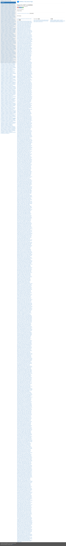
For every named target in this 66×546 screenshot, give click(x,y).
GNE (24, 169)
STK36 (29, 100)
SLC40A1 (29, 98)
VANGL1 (18, 250)
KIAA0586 (27, 109)
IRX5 (25, 87)
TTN (18, 39)
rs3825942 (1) (2, 84)
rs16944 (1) (9, 107)
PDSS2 (18, 481)
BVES (22, 113)
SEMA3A (28, 315)
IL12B (31, 447)
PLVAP (29, 253)
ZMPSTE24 (18, 97)
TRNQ (25, 109)
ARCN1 (26, 457)
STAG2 (27, 432)
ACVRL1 (26, 327)
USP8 (22, 107)
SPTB (26, 167)
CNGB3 (24, 118)
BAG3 (24, 162)
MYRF (21, 299)
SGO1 (26, 29)
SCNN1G (30, 22)
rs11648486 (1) (6, 95)
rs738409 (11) (2, 4)
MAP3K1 (18, 83)
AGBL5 (23, 447)
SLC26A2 (18, 172)
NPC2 (18, 182)
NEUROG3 (28, 337)
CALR (20, 44)
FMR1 (22, 190)
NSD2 (22, 389)
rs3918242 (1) (12, 25)
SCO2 (25, 300)
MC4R (31, 145)
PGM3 (18, 267)
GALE (23, 226)
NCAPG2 (20, 104)
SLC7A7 (26, 497)
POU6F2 (20, 57)
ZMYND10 (22, 93)
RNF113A (29, 199)
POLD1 (21, 533)
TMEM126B (21, 457)
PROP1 (25, 422)
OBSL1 (31, 529)
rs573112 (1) (14, 114)
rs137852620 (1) (10, 36)
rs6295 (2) (9, 12)
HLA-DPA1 (22, 160)
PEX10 (18, 446)
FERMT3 (25, 97)
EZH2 (24, 449)
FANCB (18, 71)
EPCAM (20, 125)
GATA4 (27, 146)
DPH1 (30, 469)
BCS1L (22, 357)
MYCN (20, 166)
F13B (31, 86)
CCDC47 (27, 382)
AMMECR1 (18, 135)
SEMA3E (26, 104)
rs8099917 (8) (13, 4)
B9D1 (25, 183)
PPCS (29, 287)
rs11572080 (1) (3, 64)
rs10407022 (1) (4, 112)
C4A (31, 406)
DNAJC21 (21, 103)
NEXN (23, 402)
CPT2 (27, 215)
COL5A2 (27, 86)
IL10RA (24, 166)
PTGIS (30, 532)
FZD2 (30, 91)
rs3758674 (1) (13, 63)
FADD (27, 108)
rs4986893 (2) (2, 21)
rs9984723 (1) (11, 131)
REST (28, 226)
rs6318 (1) (12, 120)
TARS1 (23, 289)
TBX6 (30, 308)
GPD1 (20, 384)
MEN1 (20, 345)
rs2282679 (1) (6, 96)
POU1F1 (18, 496)
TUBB (23, 314)
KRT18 (29, 439)
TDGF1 (18, 42)
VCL (19, 192)
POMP (29, 119)
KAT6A (24, 219)
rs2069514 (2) (5, 11)
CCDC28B (20, 140)
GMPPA (21, 292)
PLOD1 (18, 224)
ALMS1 (28, 136)
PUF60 (24, 65)
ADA (30, 220)
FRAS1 (20, 236)
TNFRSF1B (29, 492)
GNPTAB (22, 417)
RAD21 (27, 49)
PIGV (25, 436)
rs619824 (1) (11, 46)
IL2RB (18, 63)
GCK (22, 126)
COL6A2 (22, 298)
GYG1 (18, 102)
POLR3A (28, 179)
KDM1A (31, 388)
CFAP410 (25, 82)
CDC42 (18, 306)
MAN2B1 (28, 474)
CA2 (25, 407)
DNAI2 (18, 367)
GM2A (28, 369)
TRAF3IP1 (22, 243)
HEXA (20, 398)
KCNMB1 (31, 41)
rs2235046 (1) (10, 40)
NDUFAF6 (30, 65)
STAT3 (30, 128)
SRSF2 (29, 521)
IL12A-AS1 (25, 311)
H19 (25, 84)
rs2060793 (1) (2, 52)
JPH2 (31, 187)
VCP (30, 49)
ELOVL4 (29, 330)
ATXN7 (18, 431)
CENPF (20, 214)
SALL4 (26, 363)
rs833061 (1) (7, 47)
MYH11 (30, 39)
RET (24, 208)
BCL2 (30, 357)
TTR (21, 224)
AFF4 (28, 116)
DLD (25, 51)
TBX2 (22, 479)
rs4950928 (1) (3, 57)
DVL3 (28, 341)
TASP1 (29, 63)
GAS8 (29, 118)
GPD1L (24, 182)
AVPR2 (22, 262)
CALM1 (24, 76)
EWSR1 (18, 57)
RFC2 (29, 257)
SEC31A (29, 268)
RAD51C (20, 226)
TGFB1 (29, 190)
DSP (23, 88)
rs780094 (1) (6, 83)
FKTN (27, 426)
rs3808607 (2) (11, 17)
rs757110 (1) (7, 56)
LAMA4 (18, 484)
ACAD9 (31, 202)
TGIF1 (30, 129)
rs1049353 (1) (7, 43)
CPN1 (21, 511)
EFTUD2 (20, 23)
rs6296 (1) (6, 30)
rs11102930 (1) (7, 106)
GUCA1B (18, 400)
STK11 (31, 287)
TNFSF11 (22, 411)
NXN (22, 28)
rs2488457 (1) (7, 73)
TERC (31, 98)
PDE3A (23, 187)
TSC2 (25, 250)
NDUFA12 (23, 236)
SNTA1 (18, 35)
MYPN (20, 218)
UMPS (30, 305)
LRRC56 (24, 246)
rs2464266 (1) (7, 74)
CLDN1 (22, 237)
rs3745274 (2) (6, 12)
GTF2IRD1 (24, 156)
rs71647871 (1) (7, 70)
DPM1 (27, 83)
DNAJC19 (24, 211)
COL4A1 (20, 72)
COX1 (29, 428)
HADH (18, 134)
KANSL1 (24, 115)
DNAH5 (21, 130)
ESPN (27, 288)
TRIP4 (18, 66)
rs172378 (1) (10, 72)
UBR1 (27, 88)
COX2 (29, 142)
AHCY (21, 179)
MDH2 (22, 76)
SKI (21, 402)
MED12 (27, 67)
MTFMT (28, 124)
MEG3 (31, 401)
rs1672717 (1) (3, 33)
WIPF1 (29, 517)
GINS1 (25, 516)
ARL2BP (29, 205)
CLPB (25, 400)
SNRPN (27, 176)
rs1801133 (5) (10, 6)
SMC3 (26, 467)
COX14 (27, 531)
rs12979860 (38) (3, 3)
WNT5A (22, 437)
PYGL (20, 321)
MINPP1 (31, 142)
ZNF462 (26, 81)
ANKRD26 (28, 294)
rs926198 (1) (10, 101)
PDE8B (24, 237)
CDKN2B (18, 520)
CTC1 (20, 361)
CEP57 (23, 49)
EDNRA (23, 391)
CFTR (24, 256)
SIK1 (19, 311)
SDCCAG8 (18, 373)
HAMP (25, 294)
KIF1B (18, 245)
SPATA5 (18, 29)
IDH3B (30, 208)
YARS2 (23, 385)
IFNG (20, 251)
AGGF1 (24, 354)
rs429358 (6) (6, 5)
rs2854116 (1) (2, 107)
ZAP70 (18, 364)
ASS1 (22, 415)
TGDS (22, 118)
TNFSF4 (23, 247)
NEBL (18, 152)
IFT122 (29, 489)
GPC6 (18, 513)
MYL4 (25, 531)
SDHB (26, 66)
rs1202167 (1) (3, 85)
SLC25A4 (25, 23)
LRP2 (18, 121)
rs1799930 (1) (11, 37)
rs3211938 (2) (6, 21)
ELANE (29, 405)
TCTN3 (22, 50)
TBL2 (19, 516)
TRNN (31, 303)
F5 (19, 123)
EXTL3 (19, 474)
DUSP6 (27, 402)
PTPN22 (24, 50)
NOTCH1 (28, 193)
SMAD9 (29, 304)
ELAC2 (29, 401)
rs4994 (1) (6, 99)
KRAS (24, 33)
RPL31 (27, 330)
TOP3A (20, 139)
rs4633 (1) (9, 99)
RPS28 (31, 251)
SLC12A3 (30, 458)
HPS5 (29, 188)
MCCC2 (18, 293)
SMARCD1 (20, 78)
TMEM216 (18, 67)
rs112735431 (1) (6, 84)
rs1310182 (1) (9, 38)
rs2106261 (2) (10, 16)
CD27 (21, 274)
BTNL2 (28, 349)
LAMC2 (21, 320)
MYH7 (25, 79)
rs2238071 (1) (2, 110)
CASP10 (20, 165)
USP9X (23, 229)
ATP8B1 (22, 256)
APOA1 (25, 141)
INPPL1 (18, 358)
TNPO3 (24, 165)
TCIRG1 (30, 172)
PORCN (20, 49)
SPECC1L (24, 479)
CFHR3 (28, 274)
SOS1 (31, 51)
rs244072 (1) (11, 43)
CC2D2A (23, 340)
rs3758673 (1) (9, 63)
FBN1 (30, 81)
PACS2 (29, 491)
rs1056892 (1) (13, 115)
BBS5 (24, 463)
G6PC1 (18, 140)
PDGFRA (18, 242)
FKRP (26, 120)
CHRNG (29, 209)
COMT (31, 474)
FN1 (22, 44)
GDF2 (27, 87)
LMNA (22, 22)
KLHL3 (18, 271)
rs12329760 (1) (13, 126)
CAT (27, 500)
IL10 (24, 51)
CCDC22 (22, 73)
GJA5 (23, 416)
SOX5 (21, 373)
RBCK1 (27, 45)
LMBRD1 (26, 480)
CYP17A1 (24, 460)
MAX (21, 77)
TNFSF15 (23, 245)
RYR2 (24, 158)
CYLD (22, 94)
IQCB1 (18, 105)
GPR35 (18, 150)
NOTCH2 (23, 209)
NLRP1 (23, 310)
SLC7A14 (27, 346)
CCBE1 (25, 41)
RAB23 (25, 298)
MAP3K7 (28, 52)
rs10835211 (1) (10, 26)
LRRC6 (30, 40)
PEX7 (28, 441)
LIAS (28, 84)
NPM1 (23, 312)
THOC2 (31, 486)
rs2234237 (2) (3, 17)
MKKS (20, 61)
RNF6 (25, 121)
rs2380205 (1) (3, 117)
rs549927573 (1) (3, 125)
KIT (29, 123)
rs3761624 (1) (10, 30)
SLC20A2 (28, 242)
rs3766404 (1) (13, 86)
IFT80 (20, 315)
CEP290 (25, 147)
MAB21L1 (25, 292)
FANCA (23, 185)
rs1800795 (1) (13, 94)
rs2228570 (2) (12, 22)
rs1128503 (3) (10, 9)
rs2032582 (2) (2, 12)
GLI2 (26, 39)
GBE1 (18, 395)
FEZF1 (18, 155)
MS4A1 (28, 89)
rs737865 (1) (6, 69)
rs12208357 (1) (7, 81)
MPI (30, 189)
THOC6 (31, 272)
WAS (24, 61)
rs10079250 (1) (3, 130)
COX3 (20, 95)
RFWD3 (22, 84)
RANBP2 (22, 489)
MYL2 (22, 216)
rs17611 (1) (10, 100)
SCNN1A (27, 51)
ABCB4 (18, 76)
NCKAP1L (30, 430)
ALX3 (26, 520)
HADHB (20, 113)
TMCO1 (27, 388)
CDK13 (18, 361)
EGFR (26, 72)
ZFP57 (30, 116)
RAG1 (28, 309)
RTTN (19, 527)
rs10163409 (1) (11, 33)
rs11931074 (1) (3, 116)
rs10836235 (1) (6, 35)
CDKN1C (18, 52)
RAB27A (27, 145)
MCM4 (30, 428)
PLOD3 (23, 442)
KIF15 (22, 242)
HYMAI (18, 324)
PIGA (24, 31)
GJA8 (28, 94)
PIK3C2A (23, 480)
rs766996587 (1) (3, 132)
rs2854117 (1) (6, 107)
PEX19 (29, 103)
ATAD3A (31, 62)
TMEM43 (25, 160)
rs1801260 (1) (2, 114)
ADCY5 (24, 112)
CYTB (18, 60)
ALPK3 (18, 437)
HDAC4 (20, 460)
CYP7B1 (27, 473)
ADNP (30, 290)
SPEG (25, 230)
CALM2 (23, 225)
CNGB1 (18, 348)
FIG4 (26, 242)
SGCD (18, 168)
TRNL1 (28, 56)
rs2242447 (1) (11, 104)
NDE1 (20, 346)
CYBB (29, 67)
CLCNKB (22, 71)
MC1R (27, 312)
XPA (17, 406)
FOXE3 (25, 171)
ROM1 (25, 428)
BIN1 (30, 242)
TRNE (20, 56)
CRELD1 (28, 299)
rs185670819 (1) (3, 123)
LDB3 (31, 38)
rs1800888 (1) (7, 102)
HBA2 (26, 174)
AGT (22, 349)
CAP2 (19, 235)
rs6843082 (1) (6, 100)
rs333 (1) (14, 61)
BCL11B (28, 262)
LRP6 (18, 126)
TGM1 (21, 52)
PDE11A (27, 385)
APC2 (24, 383)
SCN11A (29, 312)
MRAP (30, 423)
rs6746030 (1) (11, 112)
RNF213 (22, 436)
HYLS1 (29, 295)
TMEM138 (18, 274)
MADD (29, 195)
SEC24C (22, 30)
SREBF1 (24, 396)
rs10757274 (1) (10, 114)
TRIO (24, 153)
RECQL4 (18, 206)
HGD (22, 527)
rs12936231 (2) (13, 12)
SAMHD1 (20, 88)
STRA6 (22, 51)
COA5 (29, 417)
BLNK (30, 218)
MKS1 (27, 40)
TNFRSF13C (28, 232)
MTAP (21, 109)
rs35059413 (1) (7, 68)
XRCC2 (20, 523)
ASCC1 (18, 222)
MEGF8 (18, 240)
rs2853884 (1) (2, 69)
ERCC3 (22, 152)
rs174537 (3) (13, 8)
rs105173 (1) (5, 94)
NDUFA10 (27, 61)
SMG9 (19, 40)
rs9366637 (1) (10, 130)
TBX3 (23, 430)
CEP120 (20, 374)
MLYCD (22, 488)
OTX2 (28, 120)
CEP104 (29, 320)
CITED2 (23, 264)
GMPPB (18, 279)
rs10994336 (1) (7, 57)
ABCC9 (20, 94)
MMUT (24, 441)
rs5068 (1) (6, 38)
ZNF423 (18, 226)
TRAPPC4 (22, 150)
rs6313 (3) (6, 10)
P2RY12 (24, 125)
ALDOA (30, 261)
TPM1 (23, 227)
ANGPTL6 (20, 153)
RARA (26, 162)
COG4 (28, 26)
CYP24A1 (27, 221)
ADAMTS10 (24, 116)
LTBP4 (20, 266)
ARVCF (21, 24)
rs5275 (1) (7, 105)
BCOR (18, 94)
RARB (31, 497)
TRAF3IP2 (25, 130)
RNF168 (18, 457)
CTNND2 (18, 24)
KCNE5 (28, 416)
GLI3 (22, 146)
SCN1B (29, 198)
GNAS (22, 142)
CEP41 (22, 81)
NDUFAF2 (25, 70)
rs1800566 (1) (6, 90)
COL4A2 (20, 76)
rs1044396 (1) (10, 91)
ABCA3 (27, 354)
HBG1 (25, 481)
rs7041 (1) (3, 24)
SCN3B (18, 95)
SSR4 (20, 131)
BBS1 (26, 347)
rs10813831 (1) (4, 49)
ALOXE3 (22, 463)
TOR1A (20, 256)
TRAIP (24, 283)
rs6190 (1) (5, 25)
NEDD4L (20, 357)
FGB (31, 261)
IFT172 (24, 26)
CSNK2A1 (20, 518)
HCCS (20, 60)
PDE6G (29, 135)
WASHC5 (18, 294)
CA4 (30, 338)
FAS (20, 172)
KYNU (24, 46)
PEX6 (31, 88)
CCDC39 (29, 200)
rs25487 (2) (2, 20)
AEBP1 (18, 378)
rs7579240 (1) (6, 51)
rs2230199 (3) (6, 9)
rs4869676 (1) (7, 33)
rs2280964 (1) (7, 48)
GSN (18, 235)
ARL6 (22, 465)
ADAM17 (24, 66)
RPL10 (18, 72)
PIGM (28, 188)
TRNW (18, 167)
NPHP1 (18, 98)
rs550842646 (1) (3, 61)
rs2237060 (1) (2, 126)
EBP (20, 417)
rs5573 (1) (6, 128)
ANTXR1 (28, 24)
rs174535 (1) (10, 51)
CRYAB (18, 30)
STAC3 (18, 68)
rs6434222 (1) (13, 83)
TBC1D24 (22, 367)
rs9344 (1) (8, 25)
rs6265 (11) (13, 3)
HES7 (29, 370)
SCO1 (18, 304)
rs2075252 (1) (6, 116)
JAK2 (18, 112)
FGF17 (20, 237)
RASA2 (24, 157)
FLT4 (22, 55)
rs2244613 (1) (2, 115)
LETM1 (18, 26)
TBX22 (20, 182)
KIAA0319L (18, 385)
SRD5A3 (18, 77)
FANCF (29, 301)
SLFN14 (20, 22)
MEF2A (28, 261)
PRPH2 (18, 38)
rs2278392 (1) (7, 88)
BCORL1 (18, 506)
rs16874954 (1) (10, 127)
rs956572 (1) (6, 62)
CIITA (20, 150)
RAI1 (18, 110)
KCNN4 (20, 98)
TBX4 (30, 146)
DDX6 (18, 438)
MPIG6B (30, 113)
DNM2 (29, 51)
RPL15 (27, 287)
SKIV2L (30, 179)
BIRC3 (20, 273)
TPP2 (31, 372)
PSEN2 (23, 531)
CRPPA (18, 151)
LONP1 (26, 177)
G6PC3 (29, 102)
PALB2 (20, 35)
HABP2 (20, 54)
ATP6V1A (29, 23)
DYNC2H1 (30, 54)
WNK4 (29, 289)
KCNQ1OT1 (18, 179)
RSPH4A (22, 280)
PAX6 (20, 213)
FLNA (27, 119)
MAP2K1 (27, 272)
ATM (22, 92)
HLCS (28, 511)
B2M (29, 449)
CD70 (29, 414)
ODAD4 (28, 39)
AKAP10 (25, 319)
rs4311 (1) (6, 86)
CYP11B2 (28, 62)
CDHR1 (22, 378)
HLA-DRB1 (20, 240)
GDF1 (23, 485)
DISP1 (20, 410)
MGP (23, 494)
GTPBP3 (20, 176)
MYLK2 (23, 500)
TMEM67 (18, 81)
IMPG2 (23, 129)
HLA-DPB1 (26, 419)
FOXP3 (18, 114)
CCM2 (18, 337)
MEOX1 (18, 198)
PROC (26, 412)
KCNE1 (27, 34)
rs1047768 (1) (3, 81)
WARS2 (18, 346)
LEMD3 (20, 184)
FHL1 (27, 75)
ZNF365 (29, 425)
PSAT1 (28, 93)
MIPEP (25, 151)
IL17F (24, 320)
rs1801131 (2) (14, 21)
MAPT (27, 512)
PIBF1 (18, 213)
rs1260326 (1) (6, 41)
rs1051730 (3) (10, 8)
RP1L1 (18, 529)
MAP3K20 (20, 171)
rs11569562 (2, 2)
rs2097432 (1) (9, 89)
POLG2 (29, 187)
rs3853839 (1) (2, 62)
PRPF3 (20, 210)
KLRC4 (27, 147)
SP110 (29, 76)
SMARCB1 (18, 199)
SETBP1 (27, 160)
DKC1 (29, 462)
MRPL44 (28, 324)
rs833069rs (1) (10, 28)
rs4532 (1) (14, 93)
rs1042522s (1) (10, 53)
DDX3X (24, 131)
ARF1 (26, 522)
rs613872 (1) (7, 80)
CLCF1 (22, 502)
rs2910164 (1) (11, 56)
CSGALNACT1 (24, 57)
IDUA (26, 248)
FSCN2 (24, 457)
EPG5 (18, 478)
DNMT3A (23, 132)
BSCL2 (20, 68)
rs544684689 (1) (4, 120)
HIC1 (18, 187)
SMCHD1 (18, 443)
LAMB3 (28, 463)
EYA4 (31, 97)
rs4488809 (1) (11, 81)
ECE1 (26, 33)
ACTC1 (27, 253)
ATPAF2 (23, 179)
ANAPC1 (21, 379)
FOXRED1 (22, 522)
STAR (20, 497)
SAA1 (29, 322)
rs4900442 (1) (10, 62)
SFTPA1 (18, 91)
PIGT (20, 136)
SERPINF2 (23, 431)
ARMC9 (18, 486)
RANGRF (28, 22)
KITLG (18, 113)
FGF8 (29, 94)
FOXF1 (29, 31)
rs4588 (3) (2, 11)
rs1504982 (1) (14, 96)
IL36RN (30, 163)
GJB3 (25, 137)
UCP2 (30, 158)
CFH (21, 204)
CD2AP (28, 46)
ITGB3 (20, 47)
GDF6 (30, 82)
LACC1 (25, 42)
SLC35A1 (23, 423)
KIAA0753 (22, 300)
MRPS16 (25, 252)
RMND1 (25, 102)
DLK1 (23, 422)
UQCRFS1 (29, 432)
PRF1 (20, 144)
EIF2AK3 (28, 464)
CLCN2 (30, 285)
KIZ (30, 322)
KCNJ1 (30, 169)
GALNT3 (31, 299)
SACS (26, 306)
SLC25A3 (18, 379)
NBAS (29, 91)
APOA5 (20, 269)
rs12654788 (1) (4, 105)
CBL (21, 36)
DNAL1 (26, 55)
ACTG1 (29, 227)
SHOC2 (27, 422)
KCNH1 (29, 269)
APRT (18, 326)
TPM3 (18, 65)
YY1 (21, 480)
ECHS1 (18, 308)
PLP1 (20, 280)
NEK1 (22, 426)
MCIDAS (29, 92)
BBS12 (25, 83)
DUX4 (26, 214)
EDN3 (24, 325)
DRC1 (31, 227)
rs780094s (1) (7, 117)
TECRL (24, 389)
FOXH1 (28, 68)
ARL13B (27, 208)
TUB (17, 132)
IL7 (22, 33)
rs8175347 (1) (10, 24)
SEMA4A (18, 504)
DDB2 (29, 433)
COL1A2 (28, 128)
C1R (20, 51)
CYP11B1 (24, 195)
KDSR (24, 35)
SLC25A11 (24, 107)
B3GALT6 (30, 30)
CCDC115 (18, 422)
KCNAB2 (26, 152)
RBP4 (29, 245)
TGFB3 (18, 185)
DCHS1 (27, 269)
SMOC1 (22, 65)
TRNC (25, 284)
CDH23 (18, 124)
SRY (26, 224)
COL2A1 (26, 398)
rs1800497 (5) (13, 6)
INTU (31, 309)
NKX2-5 (20, 39)
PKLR (25, 289)
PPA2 (30, 464)
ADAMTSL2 (25, 476)
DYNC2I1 (28, 225)
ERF (27, 103)
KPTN (21, 110)
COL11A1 (20, 163)
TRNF (24, 108)
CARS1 (18, 54)
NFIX (21, 189)
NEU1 (27, 63)
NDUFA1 (30, 324)
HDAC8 (27, 470)
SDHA (26, 22)
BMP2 (20, 81)
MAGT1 (26, 237)
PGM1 (18, 330)
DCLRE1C (26, 268)
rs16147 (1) (10, 47)
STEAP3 (26, 465)
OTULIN (20, 529)
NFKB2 (20, 84)
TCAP (19, 499)
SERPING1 (24, 221)
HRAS (18, 165)
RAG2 (23, 320)
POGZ (26, 395)
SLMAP (25, 178)
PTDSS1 (22, 178)
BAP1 (25, 67)
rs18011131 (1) (3, 40)
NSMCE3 (27, 139)
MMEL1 (28, 184)
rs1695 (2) (9, 15)
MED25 (18, 104)
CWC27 (21, 187)
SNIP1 (23, 60)
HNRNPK (18, 335)
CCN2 (26, 52)
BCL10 (29, 368)
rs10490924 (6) (10, 5)
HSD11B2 (27, 507)
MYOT (20, 65)
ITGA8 (21, 406)
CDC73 (31, 373)
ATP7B (27, 472)
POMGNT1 (18, 285)
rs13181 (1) (3, 89)
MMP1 (31, 147)
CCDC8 (28, 129)
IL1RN (22, 75)
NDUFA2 (30, 68)
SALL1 (22, 221)
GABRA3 (26, 439)
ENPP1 (31, 103)
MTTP (18, 120)
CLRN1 (18, 266)
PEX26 (24, 103)
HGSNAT (18, 141)
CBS (27, 168)
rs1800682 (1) (10, 90)
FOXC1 (31, 31)
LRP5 (28, 245)
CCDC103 (22, 258)
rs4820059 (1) (9, 126)
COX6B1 (21, 82)
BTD (29, 41)
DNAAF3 (30, 509)
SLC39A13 (29, 229)
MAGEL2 (29, 278)
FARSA (18, 452)
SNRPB (18, 225)
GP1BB (27, 352)
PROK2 (29, 77)
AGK (20, 327)
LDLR (29, 438)
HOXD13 (23, 296)
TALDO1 (29, 211)
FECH (22, 195)
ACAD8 (24, 473)
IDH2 (25, 326)
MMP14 (21, 382)
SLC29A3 (30, 317)
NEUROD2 (18, 130)
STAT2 (27, 425)
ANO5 (31, 136)
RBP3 (20, 225)
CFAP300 (29, 296)
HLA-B (23, 168)
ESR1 (26, 50)
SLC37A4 (22, 31)
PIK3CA (20, 42)
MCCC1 (27, 451)
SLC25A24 (18, 34)
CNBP (20, 30)
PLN (27, 189)
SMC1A (29, 385)
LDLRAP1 (18, 511)
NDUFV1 (23, 504)
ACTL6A (25, 263)
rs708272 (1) (11, 59)
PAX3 (18, 432)
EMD (23, 353)
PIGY (30, 156)
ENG (20, 77)
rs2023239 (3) (6, 8)
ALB (29, 79)
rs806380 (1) (11, 49)
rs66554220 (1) (14, 52)
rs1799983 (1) (3, 128)
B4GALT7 (28, 459)
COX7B (31, 151)
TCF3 (26, 99)
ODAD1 (23, 404)
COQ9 (20, 178)
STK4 (26, 153)
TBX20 (21, 205)
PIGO (25, 197)
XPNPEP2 (30, 446)
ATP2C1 (21, 83)
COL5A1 (26, 36)
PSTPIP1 (29, 336)
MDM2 (29, 83)
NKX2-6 (25, 28)
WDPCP (22, 42)
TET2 (21, 231)
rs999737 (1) (2, 35)
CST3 (26, 222)
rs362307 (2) (7, 17)
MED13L (26, 210)
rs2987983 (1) (6, 28)
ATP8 (28, 300)
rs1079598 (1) (2, 90)
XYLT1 (28, 33)
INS (26, 282)
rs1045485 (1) (3, 88)
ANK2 (27, 199)
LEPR (22, 448)
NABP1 (29, 252)
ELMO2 (30, 26)
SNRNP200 (18, 204)
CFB (29, 441)
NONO (24, 512)
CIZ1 (21, 247)
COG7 (18, 463)
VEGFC (24, 384)
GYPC (24, 81)
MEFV (31, 425)
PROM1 (27, 447)
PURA (26, 115)
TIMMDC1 (18, 51)
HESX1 (18, 62)
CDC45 (19, 288)
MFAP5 (25, 236)
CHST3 (26, 68)
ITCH (25, 513)
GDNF (20, 167)
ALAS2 (20, 290)
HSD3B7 (24, 290)
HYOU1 (31, 255)
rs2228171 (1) (13, 100)
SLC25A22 (21, 405)
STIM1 (22, 114)
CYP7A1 (30, 512)
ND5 (24, 78)
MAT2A (30, 410)
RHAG (29, 468)
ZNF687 (28, 173)
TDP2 (24, 533)
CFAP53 (24, 375)
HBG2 (28, 317)
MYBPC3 (21, 156)
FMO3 (20, 415)
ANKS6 (23, 261)
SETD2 (31, 77)
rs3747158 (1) (7, 37)
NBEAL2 (18, 25)
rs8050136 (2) (10, 21)
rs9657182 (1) (11, 65)
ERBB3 (26, 213)
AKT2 (31, 292)
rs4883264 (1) (11, 78)
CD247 (18, 23)
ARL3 (29, 35)
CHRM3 (27, 187)
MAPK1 (18, 251)
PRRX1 (29, 204)
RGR (31, 488)
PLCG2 (22, 452)
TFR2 (28, 327)
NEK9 (22, 202)
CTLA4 (18, 78)
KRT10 (28, 414)
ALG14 (24, 190)
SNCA (28, 168)
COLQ (22, 230)
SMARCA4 (24, 188)
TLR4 (30, 268)
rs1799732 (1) (2, 25)
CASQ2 (20, 363)
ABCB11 (21, 267)
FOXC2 (23, 294)
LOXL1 (27, 134)
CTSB (30, 24)
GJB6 (20, 115)
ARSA (28, 174)
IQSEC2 (20, 66)
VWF (24, 68)
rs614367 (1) (2, 36)
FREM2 (23, 335)
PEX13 (30, 44)
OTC (25, 108)
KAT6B (20, 193)
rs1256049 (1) (10, 35)
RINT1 (23, 38)
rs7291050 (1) (11, 132)
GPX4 (29, 490)
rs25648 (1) (7, 131)
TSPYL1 (28, 44)
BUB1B (18, 28)
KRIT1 (27, 518)
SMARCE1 (18, 128)
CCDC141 (24, 71)
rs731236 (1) (7, 42)
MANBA (18, 136)
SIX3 (22, 24)
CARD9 (27, 205)
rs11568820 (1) (3, 72)
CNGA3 (27, 163)
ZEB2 (23, 240)
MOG (30, 84)
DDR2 (31, 363)
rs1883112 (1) (7, 58)
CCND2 (26, 158)
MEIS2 (23, 56)
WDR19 (30, 165)
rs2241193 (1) (6, 79)
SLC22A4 (22, 420)
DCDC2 (25, 500)
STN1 (18, 241)
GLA (30, 232)
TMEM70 (20, 425)
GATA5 (29, 351)
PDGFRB (28, 125)
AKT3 (25, 231)
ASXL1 (31, 502)
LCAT (28, 410)
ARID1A (27, 361)
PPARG (30, 55)
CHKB (20, 230)
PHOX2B (27, 469)
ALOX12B (27, 54)
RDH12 (18, 280)
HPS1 (23, 398)
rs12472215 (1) (3, 86)
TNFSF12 (18, 509)
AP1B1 (22, 241)
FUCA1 (31, 353)
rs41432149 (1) (6, 101)
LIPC (27, 142)
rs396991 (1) (11, 74)
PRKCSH (22, 303)
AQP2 (31, 330)
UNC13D (31, 465)
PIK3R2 (25, 49)
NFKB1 (20, 75)
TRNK (22, 47)
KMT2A (20, 430)
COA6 (21, 368)
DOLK (24, 22)
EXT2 (29, 235)
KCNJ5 (18, 347)
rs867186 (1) (3, 32)
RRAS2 (18, 421)
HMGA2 (23, 330)
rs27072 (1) (13, 35)
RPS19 (30, 42)
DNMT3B (23, 326)
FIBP (18, 411)
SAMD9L (24, 526)
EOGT (23, 121)
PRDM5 (22, 98)
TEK (17, 268)
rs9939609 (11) (10, 3)
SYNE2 (20, 517)
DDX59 (18, 419)
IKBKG (30, 104)
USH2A (20, 50)
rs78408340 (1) (11, 27)
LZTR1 (25, 194)
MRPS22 (27, 490)
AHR (18, 405)
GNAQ (21, 141)
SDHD (24, 126)
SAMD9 (25, 73)
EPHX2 (29, 310)
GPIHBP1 (20, 326)
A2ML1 (31, 460)
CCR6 (25, 34)
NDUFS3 (24, 251)
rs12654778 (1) (4, 109)
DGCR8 (18, 423)
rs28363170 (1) (3, 28)
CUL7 (20, 284)
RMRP (23, 432)
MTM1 (25, 119)
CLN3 (23, 169)
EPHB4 (28, 356)
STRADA (28, 126)
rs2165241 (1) (9, 94)
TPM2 (23, 34)
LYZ (20, 189)
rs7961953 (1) (7, 93)
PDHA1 (29, 243)
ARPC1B (30, 467)
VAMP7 (26, 320)
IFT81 (25, 310)
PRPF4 (21, 470)
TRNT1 (28, 144)
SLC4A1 (31, 125)
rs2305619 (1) (3, 102)
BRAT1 (28, 453)
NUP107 (18, 454)
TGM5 (24, 356)
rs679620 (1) (13, 51)
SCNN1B (28, 224)
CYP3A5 (25, 453)
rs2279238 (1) (9, 86)
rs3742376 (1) (13, 91)
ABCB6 (29, 316)
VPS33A (29, 38)
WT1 (21, 220)
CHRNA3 (21, 499)
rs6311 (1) (10, 123)
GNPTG (31, 489)
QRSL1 (24, 275)
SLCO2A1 (29, 380)
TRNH (20, 496)
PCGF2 (18, 253)
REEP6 (23, 123)
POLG (31, 118)
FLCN (20, 253)
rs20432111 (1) (3, 38)
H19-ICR (29, 215)
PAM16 (31, 230)
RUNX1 (26, 218)
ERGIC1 (25, 54)
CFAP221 (27, 417)
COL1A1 (31, 67)
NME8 (31, 404)
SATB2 (28, 115)
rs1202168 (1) (7, 85)
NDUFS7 (28, 263)
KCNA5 (30, 386)
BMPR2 (18, 214)
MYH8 (26, 383)
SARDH (18, 278)
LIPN (25, 185)
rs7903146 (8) (6, 4)
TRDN (20, 319)
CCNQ (27, 97)
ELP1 (21, 301)
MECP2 (18, 327)
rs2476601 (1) (11, 88)
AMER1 (24, 142)
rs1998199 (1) (3, 27)
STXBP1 (25, 430)
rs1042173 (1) (2, 101)
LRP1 (20, 330)
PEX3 (22, 108)
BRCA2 (23, 199)
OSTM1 (18, 86)
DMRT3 (28, 399)
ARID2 (25, 240)
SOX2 (23, 78)
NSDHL (25, 77)
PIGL (20, 62)
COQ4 (18, 516)
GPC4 (28, 81)
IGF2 (18, 36)
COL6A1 (22, 200)
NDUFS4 (25, 312)
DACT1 (20, 491)
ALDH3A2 (29, 314)
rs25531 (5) (6, 6)
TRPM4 (18, 46)
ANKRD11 (18, 289)
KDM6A (21, 183)
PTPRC (22, 68)
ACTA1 (26, 93)
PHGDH (28, 157)
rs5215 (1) (5, 126)
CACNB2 (30, 161)
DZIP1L (18, 79)
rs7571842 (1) (3, 67)
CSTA (22, 181)
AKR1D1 (26, 169)
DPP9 (24, 522)
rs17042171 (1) (6, 122)
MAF (31, 39)
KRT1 (22, 144)
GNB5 (18, 56)
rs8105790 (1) (11, 75)
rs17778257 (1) (13, 107)
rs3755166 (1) (13, 62)
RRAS (24, 363)
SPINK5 (22, 157)
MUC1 (18, 483)
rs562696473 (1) (3, 75)
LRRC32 (30, 66)
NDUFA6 (24, 451)
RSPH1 (27, 304)
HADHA (27, 92)
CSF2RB (22, 390)
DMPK (27, 73)
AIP (28, 104)
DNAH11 (19, 305)
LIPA (23, 220)
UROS (29, 309)
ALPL (20, 534)
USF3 (24, 327)
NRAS (20, 145)
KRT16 (23, 23)
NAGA (24, 105)
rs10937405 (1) (3, 111)
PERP (25, 390)
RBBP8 (25, 198)
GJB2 (18, 75)
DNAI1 (25, 60)
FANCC (25, 179)
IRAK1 (25, 75)
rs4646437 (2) (9, 22)
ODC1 (25, 247)
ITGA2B (31, 235)
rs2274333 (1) (7, 27)
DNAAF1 (29, 283)
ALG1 (21, 531)
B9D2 (27, 259)
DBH (20, 435)
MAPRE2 (28, 420)
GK (17, 305)
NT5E (30, 56)
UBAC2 (25, 272)
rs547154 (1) (10, 31)
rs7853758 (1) (10, 96)
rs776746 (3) (13, 10)
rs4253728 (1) (3, 133)
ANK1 (30, 335)
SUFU (23, 100)
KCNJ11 (19, 142)
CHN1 (27, 240)
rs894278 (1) (10, 64)
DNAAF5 (30, 342)
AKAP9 (22, 161)
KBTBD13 (30, 332)
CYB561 (18, 295)
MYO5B (31, 481)
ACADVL (28, 298)
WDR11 (26, 24)
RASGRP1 (29, 394)
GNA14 (27, 195)
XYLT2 (18, 125)
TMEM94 (18, 470)
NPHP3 (26, 26)
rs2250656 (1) (3, 42)
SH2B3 (20, 152)
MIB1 (30, 374)
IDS (21, 336)
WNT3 (27, 476)
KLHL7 (31, 181)
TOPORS (23, 25)
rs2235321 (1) (11, 67)
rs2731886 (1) (14, 128)
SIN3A (24, 293)
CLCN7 (21, 385)
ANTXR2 (18, 144)
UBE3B (27, 410)
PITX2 (30, 115)
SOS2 (26, 194)
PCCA (24, 241)
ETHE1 (21, 311)
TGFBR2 (24, 120)
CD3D (20, 322)
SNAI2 (21, 288)
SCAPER (29, 147)
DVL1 (31, 438)
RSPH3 (18, 269)
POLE (25, 134)
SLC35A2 (30, 173)
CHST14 (27, 527)
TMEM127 (22, 203)
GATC (20, 520)
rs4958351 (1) (3, 30)
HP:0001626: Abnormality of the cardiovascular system (24, 18)
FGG (26, 246)
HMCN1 (22, 497)
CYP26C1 (24, 437)
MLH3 (29, 470)
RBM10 (23, 82)
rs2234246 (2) (13, 15)
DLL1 (23, 97)
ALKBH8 (25, 274)
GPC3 (24, 342)
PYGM (18, 426)
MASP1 (27, 107)
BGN (29, 507)
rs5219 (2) (5, 22)
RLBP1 (28, 172)
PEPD (25, 224)
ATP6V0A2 (28, 460)
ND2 (19, 229)
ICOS (29, 134)
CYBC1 (28, 95)
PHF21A (20, 121)
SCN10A (29, 145)
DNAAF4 (22, 272)
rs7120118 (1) (3, 121)
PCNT (23, 288)
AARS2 (24, 144)
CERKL (31, 182)
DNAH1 (20, 29)
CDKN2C (18, 382)
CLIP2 (26, 483)
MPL (25, 98)
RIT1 (31, 160)
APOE (30, 46)
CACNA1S (20, 63)
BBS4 (30, 100)
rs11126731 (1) (7, 75)
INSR (28, 121)
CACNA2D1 (21, 505)
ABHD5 (27, 377)
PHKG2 (30, 71)
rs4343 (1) (11, 77)
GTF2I (25, 140)
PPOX (24, 99)
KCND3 (25, 163)
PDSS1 (22, 361)
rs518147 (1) (13, 123)
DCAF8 (26, 126)
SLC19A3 (24, 44)
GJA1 (22, 39)
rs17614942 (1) (10, 79)
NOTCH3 (22, 218)
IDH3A (30, 288)
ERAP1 (24, 145)
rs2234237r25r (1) (8, 120)
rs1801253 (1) (6, 118)
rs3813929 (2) (13, 19)
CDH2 (18, 203)
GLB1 (30, 167)
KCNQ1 (24, 47)
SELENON (24, 181)
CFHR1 (18, 420)
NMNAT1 (31, 436)
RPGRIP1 (22, 95)
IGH (27, 222)
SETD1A (25, 258)
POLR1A (28, 436)
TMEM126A (18, 109)
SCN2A (30, 398)
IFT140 (30, 193)
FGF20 (24, 184)
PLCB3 (20, 484)
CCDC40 (26, 136)
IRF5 (18, 188)
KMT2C (21, 472)
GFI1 (30, 250)
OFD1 (22, 285)
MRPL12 (21, 521)
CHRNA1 (18, 202)
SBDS (29, 182)
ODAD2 (18, 243)
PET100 (26, 411)
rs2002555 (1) (3, 56)
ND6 (22, 129)
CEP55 (30, 236)
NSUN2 (20, 55)
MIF (27, 370)
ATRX (27, 31)
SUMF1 (28, 99)
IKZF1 (27, 479)
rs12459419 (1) (3, 59)
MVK (29, 282)
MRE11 (30, 210)
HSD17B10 (21, 467)
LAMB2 (23, 162)
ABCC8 (28, 72)
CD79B (30, 522)
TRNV (26, 271)
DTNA (28, 183)
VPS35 (28, 345)
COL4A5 (18, 189)
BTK (20, 92)
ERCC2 (24, 152)
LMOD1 (18, 500)
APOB (29, 483)
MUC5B (20, 507)
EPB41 (24, 285)
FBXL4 (29, 502)
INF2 (19, 469)
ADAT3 (18, 383)
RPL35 (18, 427)
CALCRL (27, 284)
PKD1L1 (29, 382)
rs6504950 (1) (7, 49)
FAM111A (18, 435)
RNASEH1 (30, 375)
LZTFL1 (29, 481)
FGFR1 (22, 120)
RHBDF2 (28, 444)
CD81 (23, 94)
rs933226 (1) (7, 65)
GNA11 (20, 26)
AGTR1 (22, 305)
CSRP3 (22, 222)
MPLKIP (20, 194)
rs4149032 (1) (11, 70)
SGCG (25, 412)
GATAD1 (22, 507)
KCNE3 (31, 377)
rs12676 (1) (2, 127)
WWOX (25, 257)
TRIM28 (27, 181)
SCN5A (31, 73)
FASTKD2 (18, 252)
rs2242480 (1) (11, 93)
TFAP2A (23, 393)
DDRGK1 (18, 82)
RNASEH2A (18, 247)
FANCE (27, 256)
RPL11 (27, 230)
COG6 (24, 262)
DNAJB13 (18, 447)
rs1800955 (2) (6, 16)
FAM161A (18, 495)
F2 (17, 232)
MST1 (21, 261)
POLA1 (31, 258)
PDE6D (20, 124)
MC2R (20, 510)
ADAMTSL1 (28, 292)
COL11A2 (18, 41)
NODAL (29, 86)
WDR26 (23, 72)
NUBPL (21, 264)
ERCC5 (29, 73)
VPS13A (27, 235)
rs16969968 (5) (3, 6)
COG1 (28, 467)
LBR (22, 110)
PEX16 (22, 214)
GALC (21, 314)
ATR (23, 305)
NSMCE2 (18, 275)
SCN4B (20, 369)
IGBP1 (20, 444)
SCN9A (20, 134)
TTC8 (25, 273)
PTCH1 (26, 245)
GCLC (30, 219)
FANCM (28, 158)
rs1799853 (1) (14, 24)
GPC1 (30, 416)
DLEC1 (18, 273)
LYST (24, 146)
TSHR (26, 144)
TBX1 (27, 84)
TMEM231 (25, 124)
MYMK (18, 147)
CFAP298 (20, 181)
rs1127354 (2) (6, 14)
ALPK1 (30, 511)
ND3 (19, 453)
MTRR (18, 216)
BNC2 (29, 275)
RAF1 (23, 28)
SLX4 (25, 205)
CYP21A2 (18, 467)
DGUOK (29, 250)
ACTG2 (29, 333)
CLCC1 (29, 150)
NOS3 (31, 92)
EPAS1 (26, 423)
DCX (26, 416)
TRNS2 (28, 50)
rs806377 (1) (6, 52)
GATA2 (18, 497)
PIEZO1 (21, 377)
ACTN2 (21, 202)
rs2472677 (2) (10, 20)
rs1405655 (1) (7, 123)
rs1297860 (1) (10, 116)
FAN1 (30, 298)
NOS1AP (25, 25)
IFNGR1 (26, 112)
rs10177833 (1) (12, 109)
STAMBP (31, 448)
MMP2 (31, 245)
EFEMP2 (18, 33)
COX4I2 (18, 193)
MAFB (27, 183)
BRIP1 (22, 29)
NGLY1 (24, 39)
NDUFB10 (18, 103)
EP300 (22, 451)
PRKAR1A (22, 172)
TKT (28, 146)
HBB (24, 210)
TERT (23, 137)
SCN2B (22, 147)
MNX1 (18, 317)
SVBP (18, 161)
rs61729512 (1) (11, 102)
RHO (21, 232)
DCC (19, 267)
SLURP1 (18, 44)
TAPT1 (31, 427)
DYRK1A (24, 511)
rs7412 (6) (13, 5)
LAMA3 (20, 479)
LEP (28, 512)
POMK (24, 62)
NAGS (27, 510)
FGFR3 (22, 315)
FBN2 (30, 57)
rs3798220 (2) (9, 19)
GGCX (27, 321)
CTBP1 (26, 349)
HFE (24, 98)
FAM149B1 (28, 390)
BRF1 (20, 420)
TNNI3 (25, 135)
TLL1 (31, 84)
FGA (24, 29)
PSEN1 (21, 342)
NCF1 (18, 322)
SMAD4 (18, 47)
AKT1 (28, 114)
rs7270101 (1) (2, 122)
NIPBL (26, 165)
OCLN (18, 192)
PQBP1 (26, 78)
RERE (31, 308)
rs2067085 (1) (7, 61)
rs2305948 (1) (8, 77)
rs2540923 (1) (10, 32)
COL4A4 (20, 147)
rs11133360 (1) (7, 67)
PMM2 (23, 316)
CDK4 (27, 116)
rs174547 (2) (2, 14)
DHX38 (18, 315)
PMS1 (31, 63)
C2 (27, 452)
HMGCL (25, 374)
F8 (25, 299)
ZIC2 (20, 46)
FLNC (21, 319)
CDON (30, 50)
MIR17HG (27, 488)
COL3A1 (20, 36)
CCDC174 (28, 393)
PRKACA (20, 146)
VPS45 (30, 33)
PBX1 (20, 515)
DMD (25, 61)
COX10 (25, 38)
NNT (25, 377)
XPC (20, 409)
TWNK (18, 31)
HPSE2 (31, 105)
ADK (26, 495)
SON (26, 110)
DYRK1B (18, 407)
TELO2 (28, 78)
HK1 (29, 132)
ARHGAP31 (25, 89)
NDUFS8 (20, 126)
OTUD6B (29, 402)
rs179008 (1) (3, 31)
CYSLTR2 (27, 236)
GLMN (28, 66)
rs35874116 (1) (4, 37)
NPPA (18, 197)
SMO (24, 243)
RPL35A (26, 114)
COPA (23, 224)
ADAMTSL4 (18, 282)
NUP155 (18, 534)
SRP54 (23, 462)
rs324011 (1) (13, 89)
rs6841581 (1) (3, 43)
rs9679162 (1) (3, 48)
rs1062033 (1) (10, 122)
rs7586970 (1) (6, 24)
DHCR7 (28, 112)
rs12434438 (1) (6, 36)
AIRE (22, 472)
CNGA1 (22, 331)
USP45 (27, 513)
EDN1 (31, 326)
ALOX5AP (21, 341)
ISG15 (25, 333)
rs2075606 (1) (2, 95)
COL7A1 (20, 155)
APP (26, 188)
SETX (18, 153)
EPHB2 (23, 412)
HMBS (30, 47)
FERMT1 (24, 55)
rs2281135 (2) (13, 20)
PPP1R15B (30, 36)
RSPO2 (21, 132)
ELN (26, 57)
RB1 (21, 527)
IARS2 (28, 412)
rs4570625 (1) (10, 41)
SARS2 (25, 470)
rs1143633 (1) (11, 73)
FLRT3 (20, 28)
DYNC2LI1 (25, 56)
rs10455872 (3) (3, 10)
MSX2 (18, 229)
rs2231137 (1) (10, 83)
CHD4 (22, 246)
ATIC (22, 325)
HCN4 (24, 378)
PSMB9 (26, 46)
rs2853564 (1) (2, 83)
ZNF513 (29, 347)
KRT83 (24, 114)
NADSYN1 (27, 305)
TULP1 (26, 30)
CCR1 (22, 401)
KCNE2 (18, 50)
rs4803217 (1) (11, 80)
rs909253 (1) (11, 54)
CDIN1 (26, 137)
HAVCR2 (22, 374)
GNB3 (27, 132)
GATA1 (18, 145)
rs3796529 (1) (6, 26)
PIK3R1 (20, 173)
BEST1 (25, 301)
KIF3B (22, 26)
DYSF (24, 136)
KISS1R (18, 131)
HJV (24, 104)
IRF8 (21, 432)
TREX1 (18, 22)
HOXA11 (29, 504)
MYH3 (27, 340)
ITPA (22, 91)
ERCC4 (21, 128)
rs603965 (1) (13, 90)
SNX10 (26, 47)
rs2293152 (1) (11, 125)
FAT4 (28, 222)
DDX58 (29, 266)
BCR (18, 73)
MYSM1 (22, 54)
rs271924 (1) (5, 63)
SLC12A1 (30, 341)
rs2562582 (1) (3, 46)
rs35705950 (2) (3, 15)
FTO (17, 142)
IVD (23, 87)
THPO (26, 293)
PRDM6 (23, 141)
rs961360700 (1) (4, 77)
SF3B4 (26, 441)
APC (26, 157)
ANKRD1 (18, 441)
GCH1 (29, 465)
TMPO (20, 129)
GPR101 (31, 176)
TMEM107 (27, 118)
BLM (18, 363)
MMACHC (25, 370)
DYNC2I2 (26, 492)
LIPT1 (27, 380)
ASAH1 (20, 209)
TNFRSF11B (20, 87)
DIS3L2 (18, 215)
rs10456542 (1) (4, 131)
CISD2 (23, 67)
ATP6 (23, 77)
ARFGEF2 (28, 130)
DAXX (26, 491)
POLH (27, 153)
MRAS (29, 499)
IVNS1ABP (18, 263)
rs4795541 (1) (2, 96)
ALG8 (22, 131)
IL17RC (20, 188)
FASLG (25, 200)
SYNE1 (30, 93)
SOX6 (24, 426)
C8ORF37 (21, 33)
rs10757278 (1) (6, 115)
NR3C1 (26, 337)
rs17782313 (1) (11, 58)
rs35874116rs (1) (11, 95)
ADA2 (28, 169)
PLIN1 (27, 121)
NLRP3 (21, 67)
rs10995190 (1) (3, 41)
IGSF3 (18, 256)
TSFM (21, 56)
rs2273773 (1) (6, 114)
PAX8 (27, 428)
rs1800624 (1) (2, 53)
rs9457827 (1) (3, 58)
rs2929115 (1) (3, 93)
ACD (28, 36)
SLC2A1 (27, 38)
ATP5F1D (18, 359)
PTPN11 (27, 231)
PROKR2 (27, 407)
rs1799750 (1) (6, 130)
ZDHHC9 (18, 404)
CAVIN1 (27, 156)
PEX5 (30, 79)
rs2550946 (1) (3, 54)
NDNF (24, 277)
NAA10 (22, 414)
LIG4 (27, 105)
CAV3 (30, 25)
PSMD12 (29, 60)
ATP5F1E (18, 118)
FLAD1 (20, 501)
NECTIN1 (18, 515)
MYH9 (23, 128)
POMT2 (21, 34)
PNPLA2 (30, 126)
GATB (22, 66)
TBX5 (18, 160)
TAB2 (28, 152)
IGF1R (27, 484)
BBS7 (30, 437)
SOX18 (24, 213)
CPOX (21, 294)
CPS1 (27, 325)
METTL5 (24, 517)
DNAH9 (31, 243)
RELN (26, 35)
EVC (25, 256)
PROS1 (30, 124)
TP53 (20, 331)
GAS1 (18, 166)
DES (31, 306)
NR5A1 (21, 250)
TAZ (20, 227)
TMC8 (31, 188)
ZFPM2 (23, 102)
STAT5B (21, 100)
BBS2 (18, 473)
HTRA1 (20, 241)
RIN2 (31, 131)
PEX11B (24, 341)
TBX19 (18, 517)
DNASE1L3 (30, 184)
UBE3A (25, 204)
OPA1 (18, 272)
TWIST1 (18, 248)
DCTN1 (26, 342)
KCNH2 (23, 394)
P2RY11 (18, 501)
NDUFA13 (30, 505)
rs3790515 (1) (6, 98)
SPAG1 (18, 354)
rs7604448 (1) (13, 38)
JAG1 (20, 79)
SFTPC (23, 205)
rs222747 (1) (2, 94)
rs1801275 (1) (6, 110)
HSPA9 (27, 77)
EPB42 (25, 352)
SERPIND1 (20, 442)
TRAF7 (27, 383)
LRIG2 (24, 177)
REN (30, 75)
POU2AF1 (22, 338)
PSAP (29, 331)
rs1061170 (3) (9, 10)
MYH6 (28, 30)
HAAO (30, 131)
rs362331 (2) (9, 14)
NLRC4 (26, 532)
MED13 (26, 105)
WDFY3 (22, 46)
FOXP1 (22, 35)
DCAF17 (30, 174)
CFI (31, 120)
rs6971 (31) (6, 3)
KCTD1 (27, 28)
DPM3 (30, 513)
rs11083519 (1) (6, 127)
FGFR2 (28, 82)
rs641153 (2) (6, 15)
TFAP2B (24, 192)
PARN (31, 83)
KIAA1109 (25, 442)
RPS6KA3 (18, 107)
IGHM (30, 433)
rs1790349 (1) (6, 91)
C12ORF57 (24, 113)
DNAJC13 (22, 253)
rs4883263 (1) (3, 78)
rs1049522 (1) (6, 72)
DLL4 (24, 299)
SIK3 (27, 98)
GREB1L (22, 145)
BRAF (18, 190)
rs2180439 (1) (7, 104)
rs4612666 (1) (7, 112)
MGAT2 (27, 322)
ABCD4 (27, 310)
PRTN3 (25, 361)
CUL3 (30, 378)
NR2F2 (18, 394)
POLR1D (23, 232)
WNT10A (25, 346)
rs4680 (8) (9, 4)
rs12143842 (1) (7, 133)
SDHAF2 (31, 171)
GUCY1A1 (18, 314)
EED (23, 75)
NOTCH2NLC (19, 231)
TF (31, 82)
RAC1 (20, 242)
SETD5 (26, 142)
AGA (23, 301)
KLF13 (20, 449)
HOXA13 (21, 41)
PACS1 (18, 146)
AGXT (27, 110)
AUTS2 (18, 221)
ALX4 (26, 44)
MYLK (23, 257)
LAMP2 (23, 183)
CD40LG (30, 369)
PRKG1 (25, 189)
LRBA (29, 279)
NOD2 (28, 293)
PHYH (27, 251)
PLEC (20, 31)
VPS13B (28, 29)
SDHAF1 (22, 62)
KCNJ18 (26, 278)
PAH (25, 190)
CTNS (30, 152)
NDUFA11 (30, 234)
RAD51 (25, 402)
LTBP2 (21, 422)
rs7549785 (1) (2, 26)
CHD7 (21, 439)
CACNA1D (22, 343)
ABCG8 (25, 86)
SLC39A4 (18, 45)
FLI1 (17, 40)
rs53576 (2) (13, 14)
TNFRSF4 (24, 510)
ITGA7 (29, 523)
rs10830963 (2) (6, 20)
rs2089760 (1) (3, 104)
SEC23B (20, 99)
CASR (24, 134)
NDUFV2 (18, 292)
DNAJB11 (20, 296)
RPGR (31, 94)
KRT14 (27, 79)
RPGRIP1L (27, 71)
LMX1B (18, 433)
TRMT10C (22, 370)
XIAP (22, 375)
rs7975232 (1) (11, 48)
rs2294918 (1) (3, 65)
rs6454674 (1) (11, 68)
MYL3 (25, 287)
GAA (19, 197)
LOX (24, 436)
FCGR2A (20, 391)
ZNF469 (25, 373)
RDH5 (30, 185)
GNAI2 (20, 414)
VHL (24, 84)
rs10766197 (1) (10, 110)
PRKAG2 (20, 272)
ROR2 (29, 213)
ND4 (28, 42)
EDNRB (21, 310)
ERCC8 (18, 178)
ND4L (29, 354)
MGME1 (18, 209)
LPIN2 (24, 52)
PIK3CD (31, 76)
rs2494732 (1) (7, 46)
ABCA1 (22, 483)
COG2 (25, 509)
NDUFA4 (22, 248)
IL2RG (25, 343)
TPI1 (21, 195)
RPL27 (18, 99)
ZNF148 (27, 529)
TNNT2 (27, 200)
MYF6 (31, 35)
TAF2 (28, 40)
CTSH (31, 409)
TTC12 (23, 439)
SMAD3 (30, 263)
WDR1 (23, 468)
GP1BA (18, 402)
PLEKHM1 (20, 351)
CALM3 (22, 363)
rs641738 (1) (6, 32)
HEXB (31, 522)
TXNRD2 (22, 166)
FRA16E (22, 362)
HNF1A (21, 177)
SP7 (31, 394)
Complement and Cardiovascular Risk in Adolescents (23, 13)
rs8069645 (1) (3, 68)
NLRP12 (31, 354)
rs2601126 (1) (11, 106)
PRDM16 (28, 203)
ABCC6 (18, 49)
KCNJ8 (24, 267)
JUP (25, 314)
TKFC (30, 29)
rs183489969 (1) (10, 69)
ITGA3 (30, 61)
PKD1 (22, 227)
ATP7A (26, 166)
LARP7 (20, 158)
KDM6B (24, 110)
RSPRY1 (26, 362)
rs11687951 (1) (10, 98)
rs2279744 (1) (7, 54)
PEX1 (27, 151)
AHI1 (31, 34)
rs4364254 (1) (7, 109)
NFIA (24, 93)
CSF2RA (25, 305)
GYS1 (29, 171)
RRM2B (28, 25)
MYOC (29, 176)
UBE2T (25, 209)
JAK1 (24, 446)
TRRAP (27, 296)
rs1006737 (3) (2, 9)
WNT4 (27, 401)
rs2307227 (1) (11, 42)
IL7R (31, 322)
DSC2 (27, 141)
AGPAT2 (23, 40)
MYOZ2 (25, 485)
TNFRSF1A (27, 140)
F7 (31, 71)
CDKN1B (29, 311)
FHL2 (28, 206)
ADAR (23, 470)
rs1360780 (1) (3, 47)
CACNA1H (18, 195)
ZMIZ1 (29, 453)
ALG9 (23, 284)
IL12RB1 (18, 234)
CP (26, 436)
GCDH (31, 195)
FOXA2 (18, 194)
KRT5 (26, 384)
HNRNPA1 (24, 469)
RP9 (31, 231)
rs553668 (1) (14, 122)
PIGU (18, 88)
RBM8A (31, 190)
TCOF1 (22, 284)
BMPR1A (23, 83)
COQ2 (25, 208)
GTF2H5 (24, 271)
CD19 (22, 153)
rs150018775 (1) (7, 59)
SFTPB (25, 253)
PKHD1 (18, 230)
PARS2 (18, 137)
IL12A (22, 441)
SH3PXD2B (22, 474)
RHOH (18, 84)
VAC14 (29, 452)
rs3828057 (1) (2, 98)
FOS (20, 340)
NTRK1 (27, 23)
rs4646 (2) (5, 19)
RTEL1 (23, 189)
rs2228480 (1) (6, 111)
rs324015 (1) (2, 63)
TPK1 (29, 288)
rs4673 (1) (6, 89)
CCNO (18, 494)
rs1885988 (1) (12, 99)
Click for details (31, 13)
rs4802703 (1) (7, 31)
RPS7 (21, 283)
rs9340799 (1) (6, 40)
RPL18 (31, 240)
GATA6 (22, 79)
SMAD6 (24, 235)
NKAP (20, 367)
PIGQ (25, 282)
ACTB (30, 422)
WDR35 (25, 139)
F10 (29, 78)
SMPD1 (27, 41)
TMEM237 (21, 192)
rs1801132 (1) (10, 118)
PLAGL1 (29, 34)
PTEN (20, 93)
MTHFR (30, 274)
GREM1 (18, 356)
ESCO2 (24, 202)
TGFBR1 (28, 75)
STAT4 (20, 271)
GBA (21, 60)
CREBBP (25, 100)
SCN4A (21, 504)
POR (30, 266)
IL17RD (28, 70)
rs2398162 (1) (7, 132)
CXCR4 (30, 177)
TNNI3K (30, 454)
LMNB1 (22, 444)
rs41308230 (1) (7, 125)
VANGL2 (30, 463)
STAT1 (18, 176)
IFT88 (24, 357)
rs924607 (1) (3, 73)
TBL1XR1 (30, 216)
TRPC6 (21, 407)
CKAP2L (18, 310)
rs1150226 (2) (2, 19)
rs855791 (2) (2, 22)
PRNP (27, 468)
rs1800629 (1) (10, 52)
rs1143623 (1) (3, 70)
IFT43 (18, 374)
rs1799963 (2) (9, 11)
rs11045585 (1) (3, 118)
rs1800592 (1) (3, 80)
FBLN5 (26, 219)
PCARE (21, 70)
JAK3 (24, 91)
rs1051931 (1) (11, 61)
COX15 (31, 264)
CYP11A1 (18, 183)
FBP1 (20, 423)
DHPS (26, 446)
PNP (23, 361)
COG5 (24, 438)
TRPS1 (18, 390)
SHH (23, 215)
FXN (23, 315)
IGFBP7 (31, 531)
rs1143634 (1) (3, 74)
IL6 (21, 484)
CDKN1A (27, 150)
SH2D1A (21, 234)
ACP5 (20, 375)
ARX (20, 475)
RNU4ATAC (25, 63)
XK (17, 39)
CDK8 (24, 30)
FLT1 (18, 259)
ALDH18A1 (21, 235)
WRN (30, 121)
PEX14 (18, 184)
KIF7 (20, 356)
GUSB (22, 112)
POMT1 (22, 171)
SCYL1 (29, 49)
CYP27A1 (28, 161)
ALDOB (20, 364)
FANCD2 (30, 95)
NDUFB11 (21, 45)
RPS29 (26, 279)
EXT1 (25, 241)
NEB (27, 258)
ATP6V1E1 (23, 36)
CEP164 (20, 161)
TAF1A (27, 264)
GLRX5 (22, 116)
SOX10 (26, 65)
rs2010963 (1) (3, 106)
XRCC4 (24, 421)
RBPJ (18, 469)
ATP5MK (18, 177)
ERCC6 (22, 210)
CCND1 (18, 129)
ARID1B (20, 354)
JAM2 (24, 79)
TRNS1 (29, 110)
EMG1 (22, 475)
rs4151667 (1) (6, 64)
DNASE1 (23, 407)
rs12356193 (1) (7, 121)
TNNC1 (23, 52)
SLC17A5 (20, 86)
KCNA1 (18, 412)
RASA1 (20, 426)
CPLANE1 (25, 95)
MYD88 (29, 486)
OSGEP (18, 479)
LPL (20, 488)
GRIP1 (31, 358)
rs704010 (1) (14, 110)
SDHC (18, 87)
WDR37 (18, 108)
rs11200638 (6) (3, 5)
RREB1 (21, 25)
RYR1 (28, 65)
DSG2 (18, 349)
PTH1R (29, 343)
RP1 (31, 346)
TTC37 (18, 491)
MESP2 (29, 251)
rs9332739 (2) (13, 11)
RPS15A (18, 492)
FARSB (21, 404)
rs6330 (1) (10, 115)
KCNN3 (21, 123)
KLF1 (27, 198)
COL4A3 (22, 273)
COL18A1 (18, 261)
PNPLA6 (22, 266)
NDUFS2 (30, 183)
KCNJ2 (27, 42)
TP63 (29, 248)
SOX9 (27, 100)
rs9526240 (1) (10, 111)
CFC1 (20, 287)
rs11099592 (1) (3, 100)
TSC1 (26, 31)
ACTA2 (30, 166)
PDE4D (24, 167)
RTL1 (26, 393)
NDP (29, 105)
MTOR (27, 257)
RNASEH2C (29, 400)
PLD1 (19, 268)
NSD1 (18, 123)
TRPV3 (23, 99)
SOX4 (26, 229)
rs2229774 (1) (10, 128)
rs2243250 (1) (2, 79)
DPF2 (23, 282)
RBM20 (30, 70)
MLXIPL (29, 407)
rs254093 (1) (3, 99)
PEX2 (25, 490)
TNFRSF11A (26, 502)
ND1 (24, 24)
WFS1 (20, 316)
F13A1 (26, 389)
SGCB (26, 184)
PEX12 (20, 303)
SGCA (22, 208)
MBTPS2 (18, 200)
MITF (22, 275)
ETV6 (26, 132)
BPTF (30, 198)
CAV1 (27, 35)
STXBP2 (22, 356)
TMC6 (18, 372)
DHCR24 (26, 275)
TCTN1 (23, 521)
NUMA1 (24, 502)
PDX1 (24, 214)
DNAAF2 (18, 119)
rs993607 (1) (2, 91)
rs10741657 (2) (3, 16)
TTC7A (29, 28)
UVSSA (23, 204)
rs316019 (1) (14, 40)
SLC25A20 (25, 420)
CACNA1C (25, 478)
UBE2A (27, 76)
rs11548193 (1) (12, 57)
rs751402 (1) (10, 84)
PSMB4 (29, 87)
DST (28, 485)
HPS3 (26, 226)
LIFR (21, 173)
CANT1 (26, 255)
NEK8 (20, 400)
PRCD (28, 57)
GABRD (30, 206)
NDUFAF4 (29, 155)
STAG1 (22, 158)
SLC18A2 (20, 38)
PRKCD (28, 218)
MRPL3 (20, 105)
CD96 (20, 443)
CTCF (21, 118)
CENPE (27, 209)
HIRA (27, 227)
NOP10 (20, 262)
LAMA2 (22, 306)
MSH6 (21, 304)
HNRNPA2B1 (30, 45)
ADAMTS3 (28, 167)
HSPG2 (23, 155)
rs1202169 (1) (11, 85)
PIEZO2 (18, 386)
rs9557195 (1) (11, 117)
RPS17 (22, 383)
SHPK (20, 160)
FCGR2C (22, 219)
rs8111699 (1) (11, 121)
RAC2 (20, 114)
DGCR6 (22, 309)
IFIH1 (31, 141)
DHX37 (22, 384)
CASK (23, 41)
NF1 (21, 162)
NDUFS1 (20, 389)
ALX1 (27, 489)
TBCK (31, 215)
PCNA (30, 87)
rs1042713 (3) (2, 8)
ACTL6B (28, 162)
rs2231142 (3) (14, 9)
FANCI (27, 363)
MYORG (18, 475)
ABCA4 (23, 130)
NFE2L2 (20, 412)
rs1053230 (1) (10, 105)
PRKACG (25, 227)
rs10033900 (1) (7, 78)
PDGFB (27, 171)
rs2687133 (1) (2, 51)
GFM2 (29, 277)
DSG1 (18, 55)
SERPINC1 (25, 172)
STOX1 (21, 263)
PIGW (20, 506)
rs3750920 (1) (6, 53)
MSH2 (20, 370)
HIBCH (27, 335)
